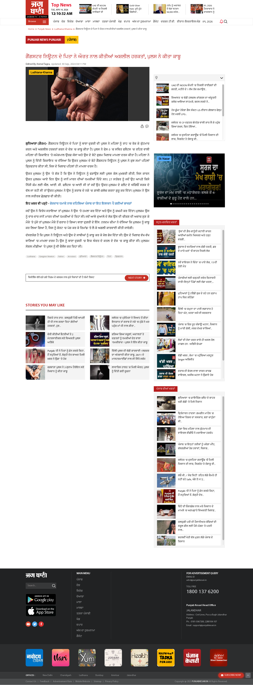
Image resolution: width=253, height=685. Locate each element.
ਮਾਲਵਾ (95, 22)
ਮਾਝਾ (87, 22)
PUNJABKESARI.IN (199, 681)
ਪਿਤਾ (109, 256)
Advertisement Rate (62, 681)
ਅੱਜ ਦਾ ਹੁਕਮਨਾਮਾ (141, 22)
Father (61, 256)
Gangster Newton (46, 256)
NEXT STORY (136, 277)
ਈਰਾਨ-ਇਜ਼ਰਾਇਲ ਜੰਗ (188, 22)
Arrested (72, 256)
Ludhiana (31, 256)
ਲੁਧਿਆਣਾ (83, 256)
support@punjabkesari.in (204, 625)
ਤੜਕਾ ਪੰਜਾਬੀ (109, 22)
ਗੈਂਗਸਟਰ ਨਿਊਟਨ (97, 256)
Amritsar (115, 675)
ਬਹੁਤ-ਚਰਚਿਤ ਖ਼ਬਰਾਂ (166, 222)
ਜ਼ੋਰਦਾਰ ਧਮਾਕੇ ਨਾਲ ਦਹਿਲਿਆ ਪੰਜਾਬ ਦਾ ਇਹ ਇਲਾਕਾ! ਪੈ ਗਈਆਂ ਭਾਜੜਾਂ (91, 204)
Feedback (44, 681)
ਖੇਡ (119, 22)
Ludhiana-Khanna (41, 72)
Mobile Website (83, 681)
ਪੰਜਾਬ (56, 22)
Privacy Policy (111, 681)
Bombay (99, 675)
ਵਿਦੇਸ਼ (70, 22)
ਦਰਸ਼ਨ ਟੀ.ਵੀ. (167, 22)
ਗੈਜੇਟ (155, 22)
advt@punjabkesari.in (196, 580)
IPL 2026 (207, 22)
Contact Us (31, 681)
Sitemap (97, 681)
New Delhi (47, 675)
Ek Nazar (164, 159)
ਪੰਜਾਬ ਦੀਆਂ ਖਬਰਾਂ (165, 389)
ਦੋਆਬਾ (79, 22)
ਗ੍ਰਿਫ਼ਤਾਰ (118, 256)
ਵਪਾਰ (127, 22)
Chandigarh (65, 675)
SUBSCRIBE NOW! (231, 675)
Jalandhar (131, 675)
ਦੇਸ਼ (63, 22)
